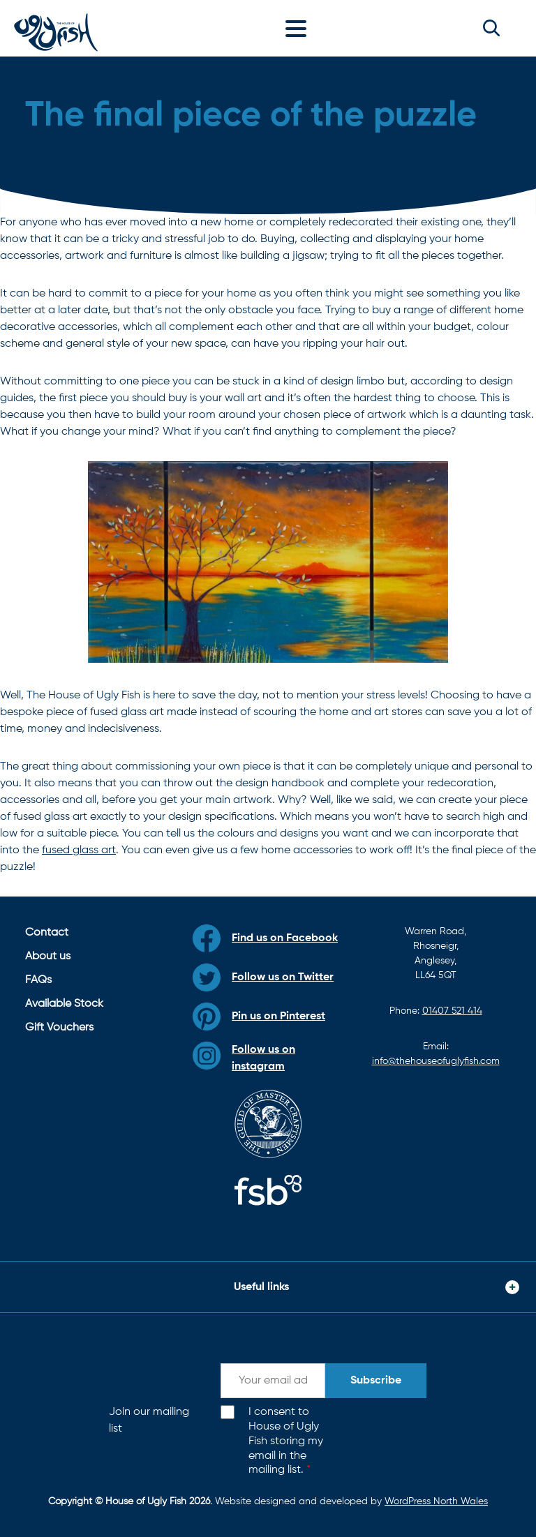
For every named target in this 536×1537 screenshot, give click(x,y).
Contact (46, 932)
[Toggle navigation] (299, 28)
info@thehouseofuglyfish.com (436, 1061)
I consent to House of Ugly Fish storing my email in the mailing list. (285, 1441)
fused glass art (79, 850)
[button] (491, 28)
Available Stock (64, 1004)
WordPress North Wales (436, 1501)
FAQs (38, 980)
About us (47, 956)
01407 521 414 (452, 1011)
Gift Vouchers (59, 1027)
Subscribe (375, 1380)
